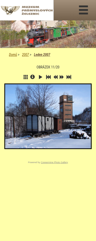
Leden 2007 (42, 55)
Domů (13, 55)
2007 (25, 55)
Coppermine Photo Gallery (54, 162)
